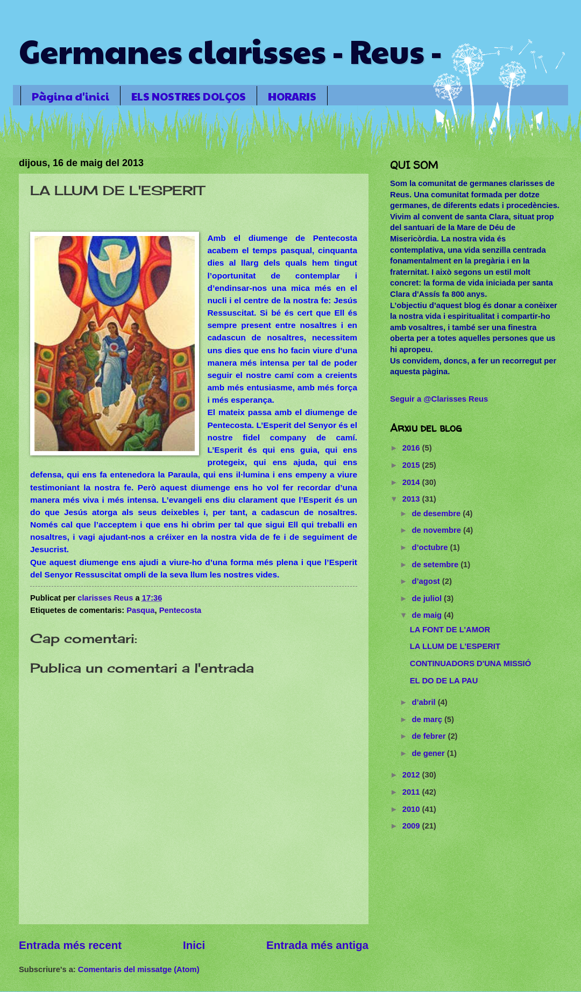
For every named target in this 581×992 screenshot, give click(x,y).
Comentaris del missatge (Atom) (139, 969)
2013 (412, 499)
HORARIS (292, 96)
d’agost (427, 581)
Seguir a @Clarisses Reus (439, 399)
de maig (428, 615)
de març (428, 719)
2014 (412, 482)
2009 (412, 826)
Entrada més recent (70, 945)
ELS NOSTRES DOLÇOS (188, 96)
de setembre (436, 564)
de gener (429, 753)
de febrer (430, 736)
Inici (194, 945)
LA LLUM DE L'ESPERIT (455, 646)
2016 (412, 448)
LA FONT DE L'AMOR (450, 629)
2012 (412, 774)
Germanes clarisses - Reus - (230, 50)
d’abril (424, 702)
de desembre (437, 513)
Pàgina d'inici (70, 96)
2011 (412, 792)
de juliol (428, 598)
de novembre (437, 530)
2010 (412, 809)
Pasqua (140, 610)
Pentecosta (180, 610)
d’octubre (431, 547)
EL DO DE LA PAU (444, 680)
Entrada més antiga (317, 945)
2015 (412, 465)
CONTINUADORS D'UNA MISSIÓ (470, 663)
